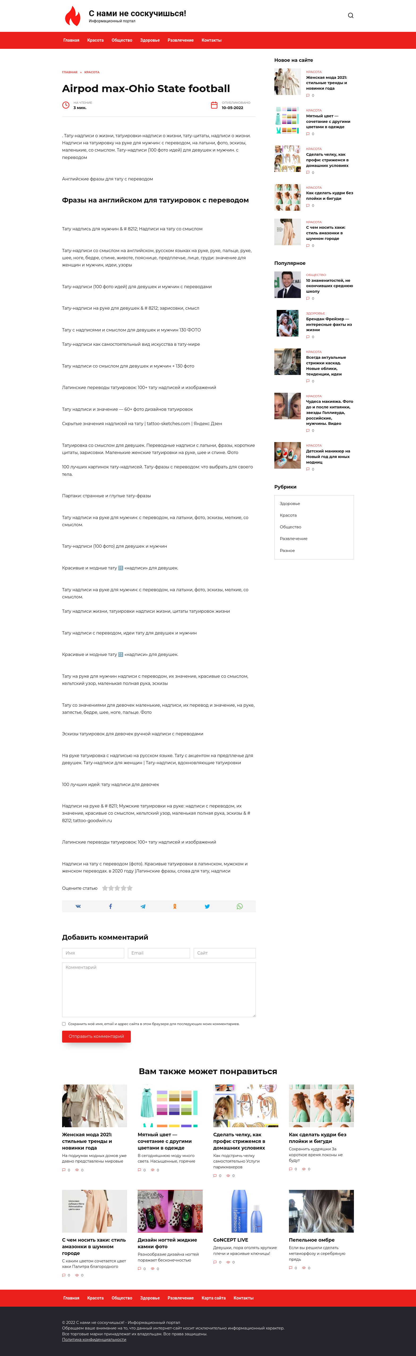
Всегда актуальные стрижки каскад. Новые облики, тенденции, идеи (326, 362)
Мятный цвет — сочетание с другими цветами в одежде (328, 120)
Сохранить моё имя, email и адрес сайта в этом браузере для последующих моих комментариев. (154, 1024)
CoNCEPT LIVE (230, 1240)
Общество (122, 40)
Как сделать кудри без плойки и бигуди (329, 194)
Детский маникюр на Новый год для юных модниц (328, 451)
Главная (71, 40)
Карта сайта (214, 1298)
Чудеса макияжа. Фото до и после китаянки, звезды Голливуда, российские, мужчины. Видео (329, 408)
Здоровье (150, 40)
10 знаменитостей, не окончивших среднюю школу (329, 283)
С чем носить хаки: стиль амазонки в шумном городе (325, 231)
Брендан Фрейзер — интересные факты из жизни (329, 321)
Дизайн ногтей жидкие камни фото (167, 1243)
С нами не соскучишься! (137, 13)
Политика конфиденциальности (94, 1339)
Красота (95, 40)
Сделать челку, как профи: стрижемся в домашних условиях (327, 158)
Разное (287, 544)
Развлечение (181, 40)
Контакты (212, 40)
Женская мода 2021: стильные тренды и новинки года (326, 82)
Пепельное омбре (312, 1240)
